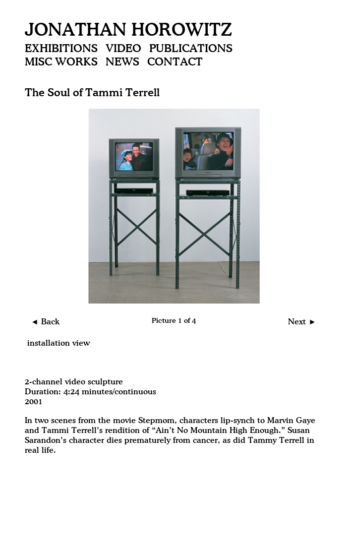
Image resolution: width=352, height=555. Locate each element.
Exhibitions (61, 49)
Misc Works (61, 62)
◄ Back (45, 322)
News (122, 62)
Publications (191, 49)
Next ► (302, 322)
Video (123, 49)
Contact (175, 62)
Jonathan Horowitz (128, 31)
